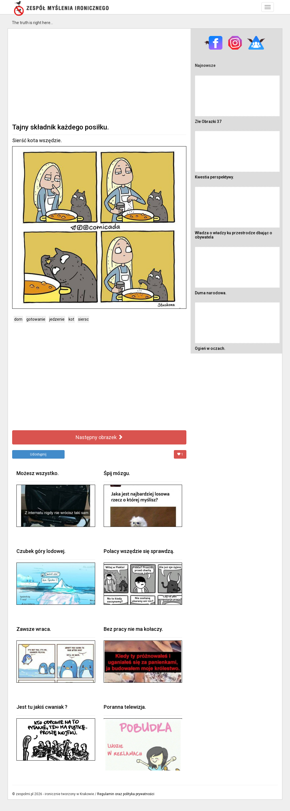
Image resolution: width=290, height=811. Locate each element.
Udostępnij (38, 454)
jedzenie (57, 319)
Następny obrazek (99, 437)
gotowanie (35, 319)
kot (71, 319)
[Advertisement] (99, 75)
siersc (83, 319)
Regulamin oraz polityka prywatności (125, 794)
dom (18, 319)
